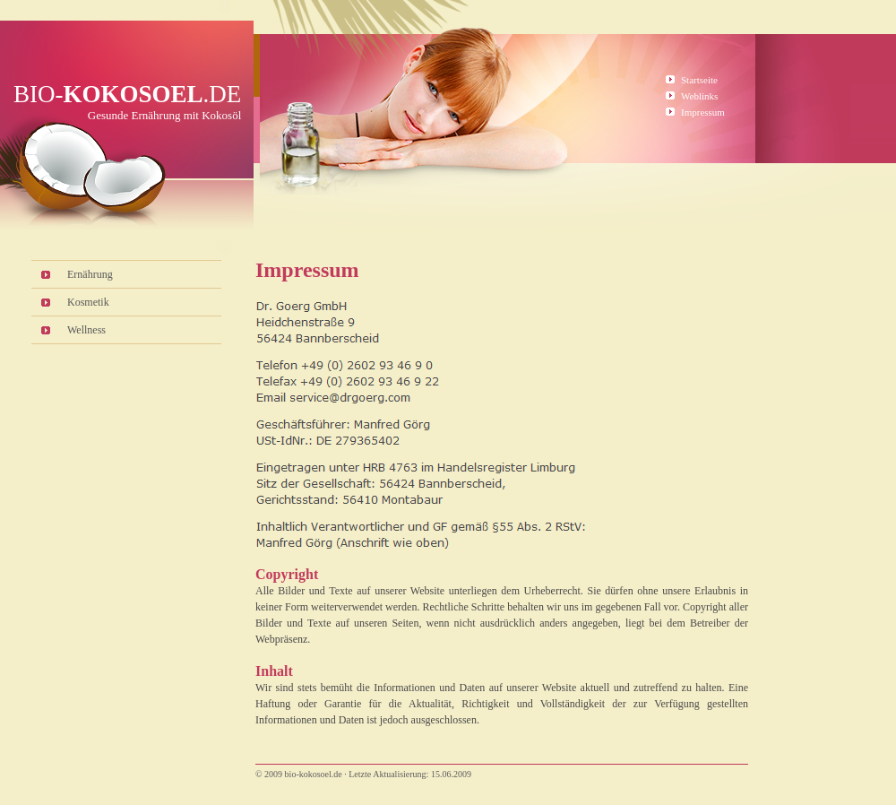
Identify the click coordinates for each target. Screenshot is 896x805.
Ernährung (90, 274)
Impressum (703, 112)
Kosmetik (88, 302)
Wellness (86, 330)
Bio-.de (127, 94)
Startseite (699, 79)
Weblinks (699, 96)
